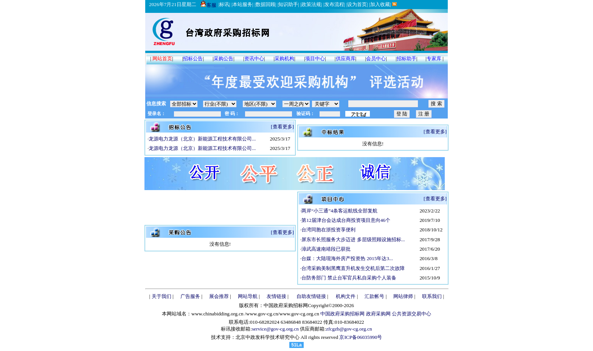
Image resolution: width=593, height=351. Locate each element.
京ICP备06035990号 (360, 337)
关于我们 (161, 296)
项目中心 (315, 58)
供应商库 (345, 58)
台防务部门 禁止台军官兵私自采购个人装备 (348, 278)
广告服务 (190, 296)
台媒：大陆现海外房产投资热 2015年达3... (347, 258)
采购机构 (284, 58)
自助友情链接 (311, 296)
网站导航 (248, 296)
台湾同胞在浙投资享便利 (328, 229)
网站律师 (403, 296)
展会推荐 (219, 296)
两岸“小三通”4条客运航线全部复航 (339, 211)
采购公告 (223, 58)
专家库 (434, 58)
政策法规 (311, 4)
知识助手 (288, 4)
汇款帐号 (374, 296)
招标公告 (193, 58)
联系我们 (432, 296)
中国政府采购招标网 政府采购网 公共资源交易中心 (375, 314)
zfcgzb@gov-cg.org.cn (349, 329)
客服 (208, 5)
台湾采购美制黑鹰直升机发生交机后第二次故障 (353, 268)
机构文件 (345, 296)
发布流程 (334, 4)
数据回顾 (265, 4)
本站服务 (242, 4)
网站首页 (162, 58)
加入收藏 (380, 4)
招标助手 (406, 58)
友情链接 (276, 296)
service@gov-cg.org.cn (275, 329)
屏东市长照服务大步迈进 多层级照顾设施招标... (353, 239)
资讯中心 (254, 58)
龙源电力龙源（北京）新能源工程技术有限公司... (202, 139)
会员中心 (376, 58)
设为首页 (357, 4)
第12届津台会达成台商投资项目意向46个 (345, 220)
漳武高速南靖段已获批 (326, 249)
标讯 (224, 4)
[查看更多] (282, 126)
